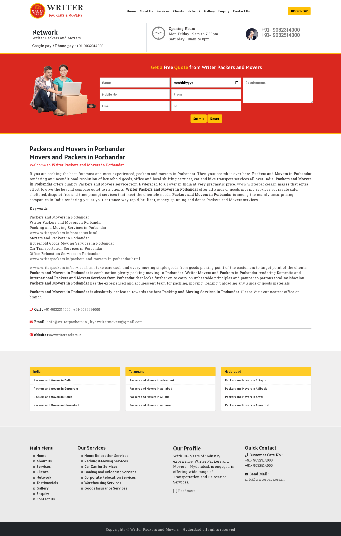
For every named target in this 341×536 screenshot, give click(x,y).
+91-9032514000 (86, 310)
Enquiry (223, 11)
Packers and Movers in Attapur (245, 380)
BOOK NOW (299, 11)
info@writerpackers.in (67, 322)
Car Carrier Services (100, 466)
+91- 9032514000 (280, 35)
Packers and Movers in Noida (53, 397)
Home (131, 11)
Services (163, 11)
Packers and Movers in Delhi (53, 380)
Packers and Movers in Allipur (149, 397)
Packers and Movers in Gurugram (56, 388)
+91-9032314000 (57, 310)
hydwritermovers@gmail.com (116, 322)
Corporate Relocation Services (110, 477)
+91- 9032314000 (280, 30)
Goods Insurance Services (105, 488)
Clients (178, 11)
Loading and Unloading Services (110, 471)
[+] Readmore (184, 491)
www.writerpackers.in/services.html (62, 268)
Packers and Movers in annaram (150, 405)
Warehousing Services (102, 482)
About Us (146, 11)
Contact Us (241, 11)
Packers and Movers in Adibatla (246, 388)
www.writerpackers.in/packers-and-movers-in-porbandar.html (85, 259)
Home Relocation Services (106, 455)
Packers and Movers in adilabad (150, 388)
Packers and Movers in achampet (151, 380)
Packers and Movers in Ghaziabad (56, 405)
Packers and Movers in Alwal (244, 397)
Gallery (209, 11)
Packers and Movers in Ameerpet (247, 405)
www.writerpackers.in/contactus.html (63, 233)
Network (194, 11)
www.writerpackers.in (257, 184)
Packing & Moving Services (106, 460)
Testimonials (47, 482)
